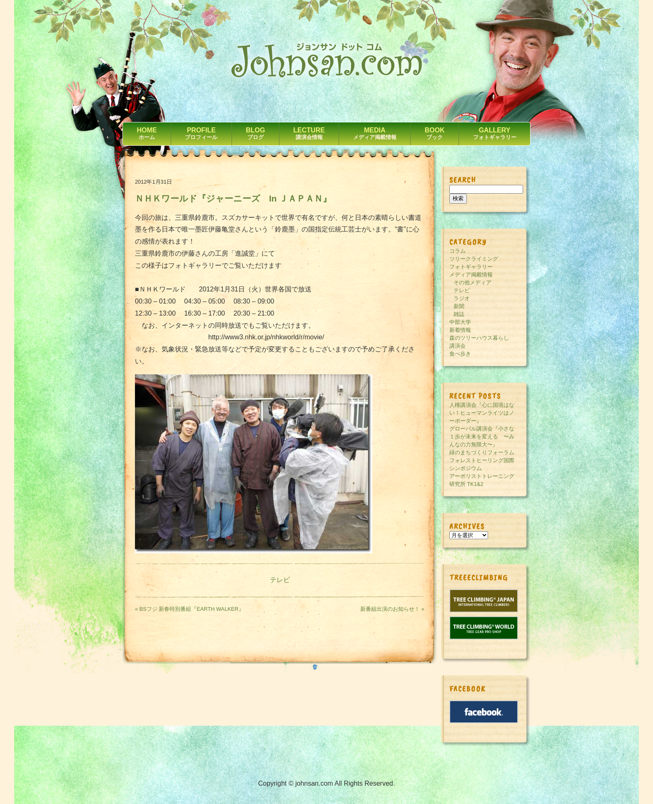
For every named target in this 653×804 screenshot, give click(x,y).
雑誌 (459, 314)
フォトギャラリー (471, 267)
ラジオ (462, 298)
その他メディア (472, 282)
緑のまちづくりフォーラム (481, 452)
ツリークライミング (473, 259)
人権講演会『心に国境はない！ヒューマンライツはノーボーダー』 (481, 413)
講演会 (457, 346)
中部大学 (460, 322)
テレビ (280, 579)
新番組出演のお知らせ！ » (392, 609)
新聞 (459, 306)
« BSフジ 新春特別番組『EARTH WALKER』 (189, 609)
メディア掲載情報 (471, 274)
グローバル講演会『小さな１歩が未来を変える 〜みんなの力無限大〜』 (481, 437)
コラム (457, 251)
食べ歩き (460, 354)
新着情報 (460, 330)
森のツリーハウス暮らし (479, 338)
